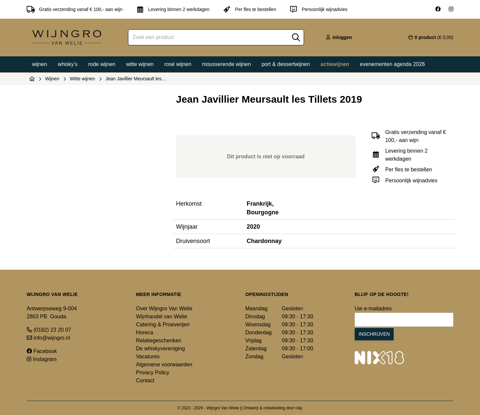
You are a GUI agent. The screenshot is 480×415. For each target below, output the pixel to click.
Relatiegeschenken (158, 340)
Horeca (144, 332)
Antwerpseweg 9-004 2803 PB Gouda (52, 312)
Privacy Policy (152, 372)
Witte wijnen (140, 64)
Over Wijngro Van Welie (164, 308)
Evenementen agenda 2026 (392, 64)
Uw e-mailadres (373, 308)
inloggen (338, 37)
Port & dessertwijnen (286, 64)
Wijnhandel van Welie (161, 316)
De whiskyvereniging (160, 348)
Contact (145, 380)
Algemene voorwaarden (164, 364)
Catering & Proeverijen (163, 324)
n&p (298, 408)
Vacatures (148, 356)
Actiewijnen (335, 64)
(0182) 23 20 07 (49, 330)
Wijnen (39, 64)
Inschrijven (374, 334)
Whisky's (67, 64)
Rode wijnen (101, 64)
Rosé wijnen (177, 64)
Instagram (42, 359)
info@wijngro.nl (48, 338)
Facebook (42, 351)
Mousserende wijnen (226, 64)
